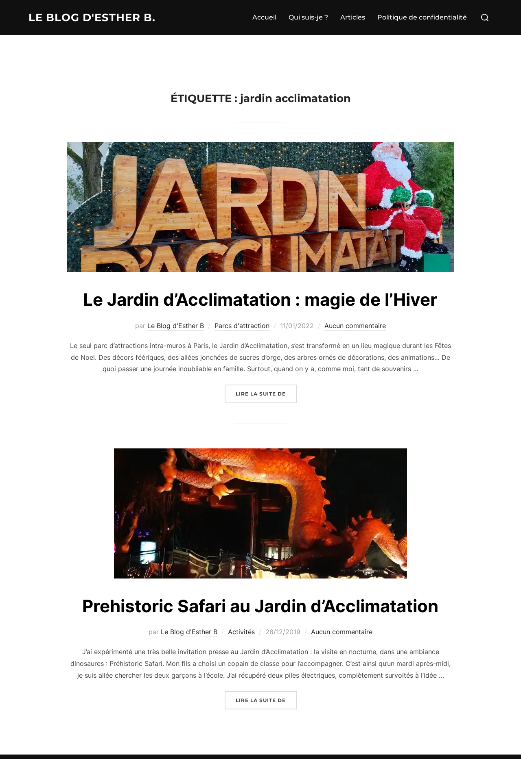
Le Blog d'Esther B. (91, 17)
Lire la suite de (266, 393)
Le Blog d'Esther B (175, 326)
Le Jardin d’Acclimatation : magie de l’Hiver (260, 299)
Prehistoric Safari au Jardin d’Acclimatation (260, 606)
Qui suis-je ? (308, 17)
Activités (241, 632)
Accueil (264, 17)
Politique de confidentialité (422, 17)
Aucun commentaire (355, 326)
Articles (352, 17)
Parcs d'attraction (242, 326)
